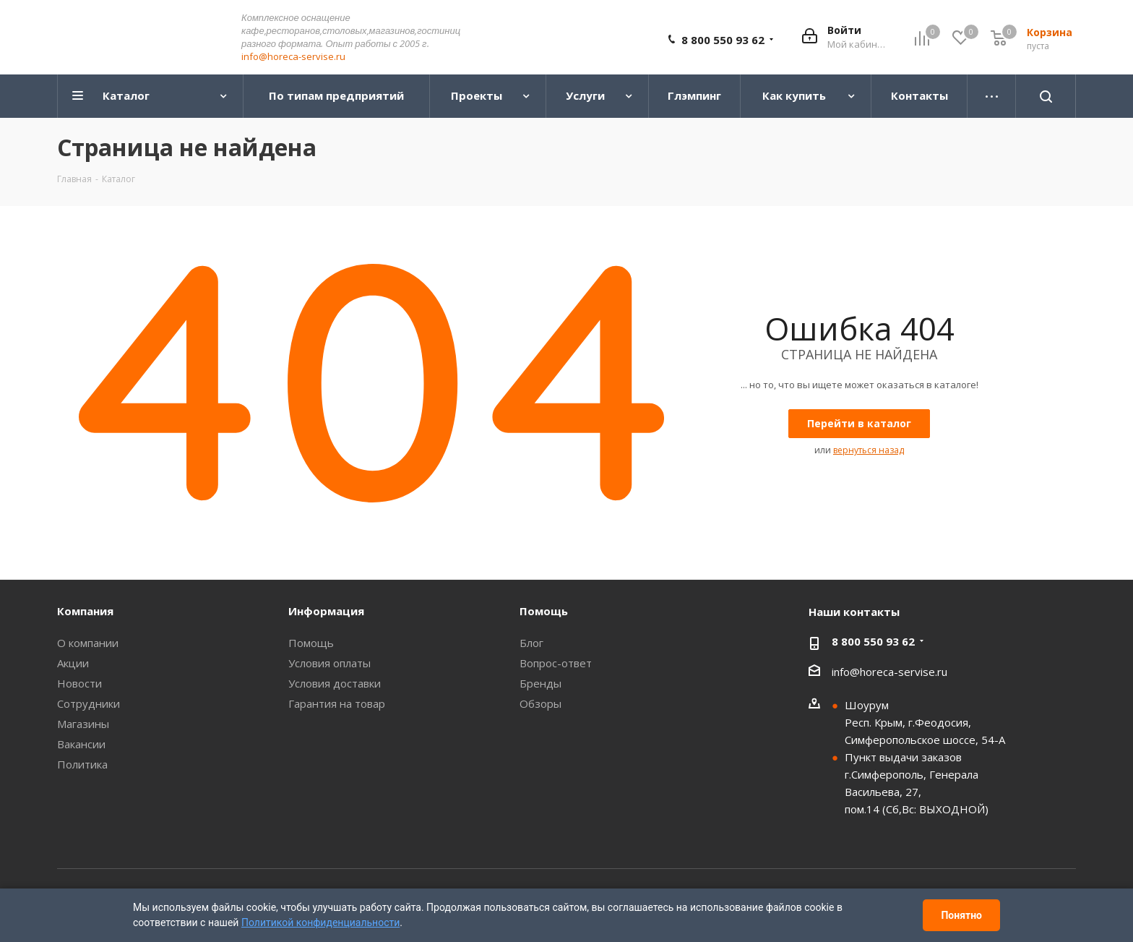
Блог (531, 643)
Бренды (540, 684)
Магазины (83, 724)
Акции (73, 663)
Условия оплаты (329, 663)
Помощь (311, 643)
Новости (79, 684)
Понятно (961, 915)
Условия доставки (334, 684)
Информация (326, 611)
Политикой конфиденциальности (320, 922)
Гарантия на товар (336, 704)
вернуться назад (868, 451)
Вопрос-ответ (556, 663)
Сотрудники (88, 704)
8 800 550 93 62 (722, 40)
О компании (88, 643)
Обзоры (540, 704)
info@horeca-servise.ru (293, 57)
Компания (85, 611)
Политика (82, 765)
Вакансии (81, 744)
